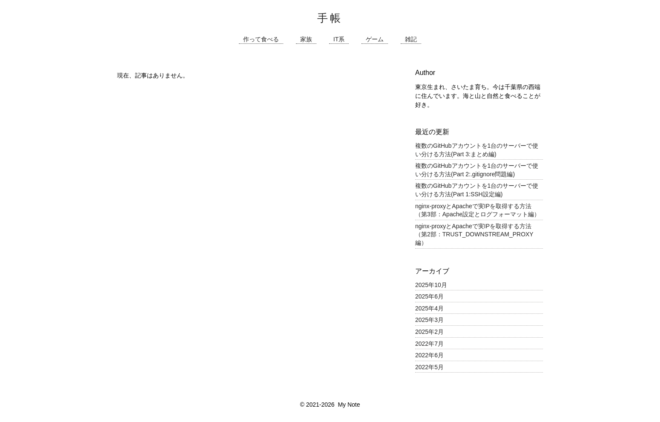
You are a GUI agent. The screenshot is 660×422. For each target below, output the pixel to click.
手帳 (330, 18)
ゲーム (375, 39)
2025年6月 (429, 296)
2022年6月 (429, 355)
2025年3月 (429, 319)
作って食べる (261, 39)
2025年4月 (429, 308)
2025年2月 (429, 331)
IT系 (338, 39)
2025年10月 (431, 284)
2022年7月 (429, 343)
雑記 (411, 39)
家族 (306, 39)
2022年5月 (429, 367)
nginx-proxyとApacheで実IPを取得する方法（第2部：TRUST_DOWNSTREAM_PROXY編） (474, 234)
